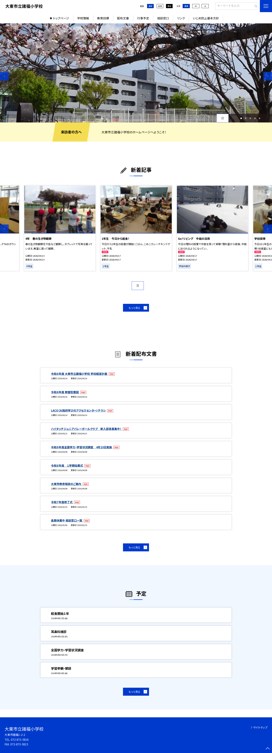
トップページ (61, 18)
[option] (136, 72)
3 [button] (250, 118)
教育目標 (103, 18)
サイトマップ (260, 727)
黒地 (169, 6)
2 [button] (245, 118)
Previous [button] (4, 76)
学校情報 (83, 18)
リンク (181, 18)
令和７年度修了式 (62, 502)
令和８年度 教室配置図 (65, 392)
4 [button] (255, 118)
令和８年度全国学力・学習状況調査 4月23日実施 (82, 447)
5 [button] (259, 118)
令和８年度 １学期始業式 (67, 465)
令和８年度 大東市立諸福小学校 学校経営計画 (79, 374)
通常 (150, 6)
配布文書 (123, 18)
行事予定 (143, 18)
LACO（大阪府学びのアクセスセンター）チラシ (78, 410)
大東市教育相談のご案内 (66, 484)
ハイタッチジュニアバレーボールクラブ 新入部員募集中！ (86, 429)
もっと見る (134, 308)
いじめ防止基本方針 (206, 18)
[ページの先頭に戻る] (267, 748)
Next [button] (267, 76)
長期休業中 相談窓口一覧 (67, 520)
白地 (160, 6)
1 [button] (241, 118)
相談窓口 (163, 18)
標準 (186, 6)
